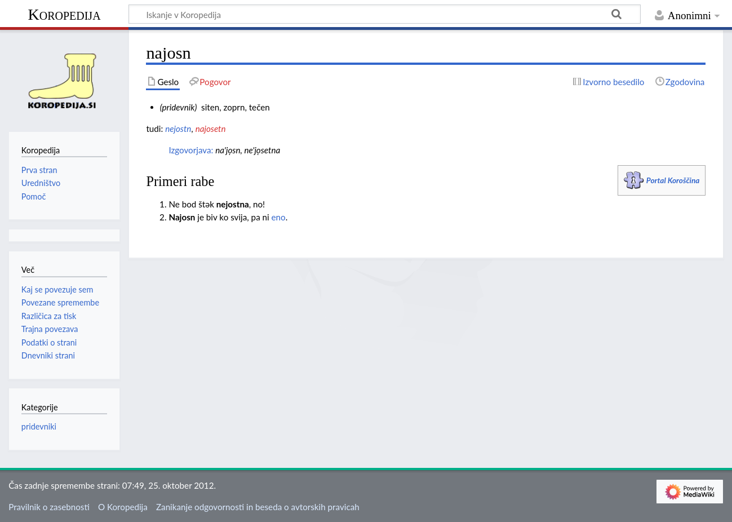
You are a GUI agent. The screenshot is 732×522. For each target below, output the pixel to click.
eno (279, 217)
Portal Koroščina (673, 180)
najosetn (211, 128)
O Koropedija (123, 507)
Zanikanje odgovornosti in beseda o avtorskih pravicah (258, 507)
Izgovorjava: (190, 150)
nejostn (178, 128)
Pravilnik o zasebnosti (49, 507)
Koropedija (64, 14)
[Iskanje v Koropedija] (384, 14)
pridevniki (38, 426)
